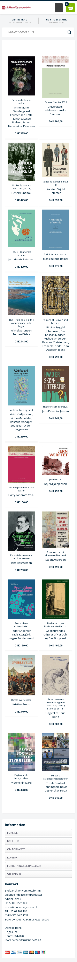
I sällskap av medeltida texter (21, 489)
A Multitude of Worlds (56, 254)
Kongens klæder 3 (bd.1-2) (56, 183)
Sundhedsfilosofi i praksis (21, 101)
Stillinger (14, 874)
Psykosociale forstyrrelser (21, 777)
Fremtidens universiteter (21, 625)
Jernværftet (55, 479)
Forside (12, 832)
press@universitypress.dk (21, 907)
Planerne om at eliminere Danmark (55, 554)
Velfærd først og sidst (21, 409)
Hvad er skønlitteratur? (55, 406)
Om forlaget (16, 849)
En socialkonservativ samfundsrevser (21, 557)
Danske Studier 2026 (56, 102)
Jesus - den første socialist (21, 253)
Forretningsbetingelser (24, 866)
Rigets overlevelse (21, 699)
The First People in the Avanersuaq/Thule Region (21, 323)
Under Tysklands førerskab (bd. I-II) (21, 187)
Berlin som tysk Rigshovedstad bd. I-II (55, 625)
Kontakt (13, 857)
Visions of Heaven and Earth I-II (56, 321)
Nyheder (13, 841)
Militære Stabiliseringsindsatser (55, 777)
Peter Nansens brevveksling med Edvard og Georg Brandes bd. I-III (56, 704)
